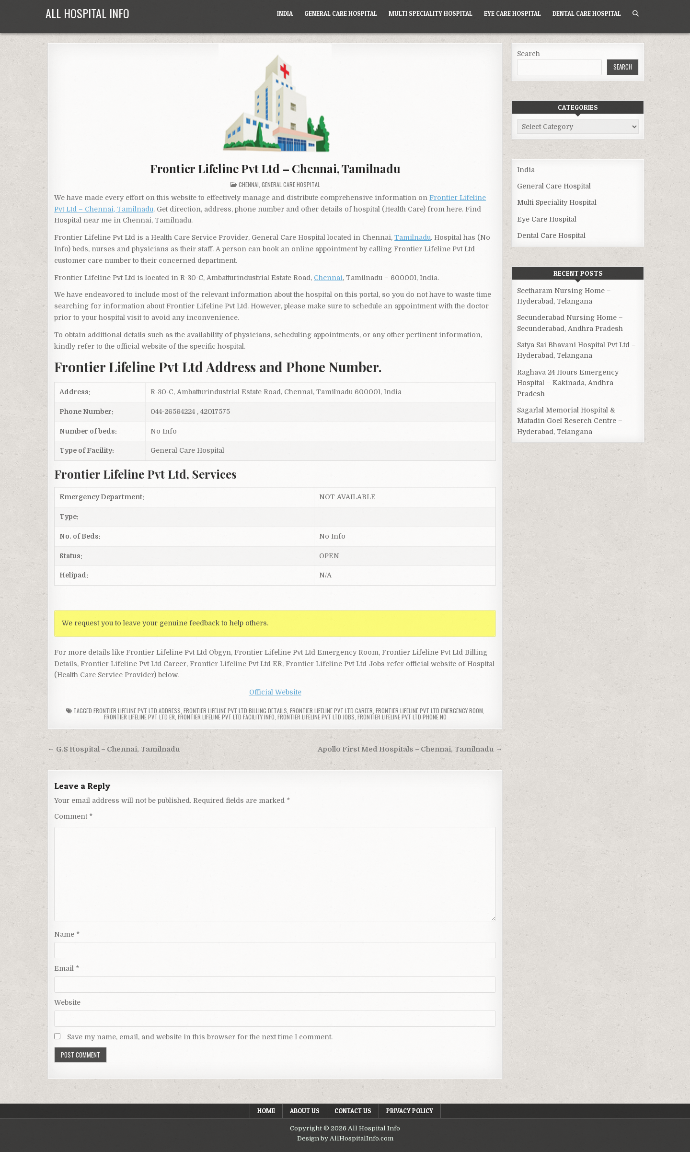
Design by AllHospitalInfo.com (345, 1138)
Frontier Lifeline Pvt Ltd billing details (235, 710)
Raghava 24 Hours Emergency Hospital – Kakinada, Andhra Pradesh (568, 383)
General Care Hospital (340, 13)
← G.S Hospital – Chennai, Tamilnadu (113, 749)
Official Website (275, 692)
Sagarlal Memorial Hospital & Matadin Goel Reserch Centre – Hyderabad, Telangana (569, 420)
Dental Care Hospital (586, 13)
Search (528, 54)
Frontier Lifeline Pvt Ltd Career (331, 710)
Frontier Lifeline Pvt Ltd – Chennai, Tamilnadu (275, 168)
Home (266, 1111)
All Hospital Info (87, 13)
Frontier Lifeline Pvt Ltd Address (137, 710)
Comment (73, 816)
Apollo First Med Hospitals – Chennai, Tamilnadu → (410, 749)
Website (67, 1002)
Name (67, 934)
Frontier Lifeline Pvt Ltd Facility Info (226, 717)
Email (66, 968)
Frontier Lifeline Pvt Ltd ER (139, 717)
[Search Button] (635, 14)
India (285, 13)
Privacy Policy (409, 1111)
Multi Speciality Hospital (430, 13)
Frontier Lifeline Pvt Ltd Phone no (402, 717)
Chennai (249, 184)
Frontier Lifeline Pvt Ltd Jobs (316, 717)
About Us (305, 1111)
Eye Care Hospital (512, 13)
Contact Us (352, 1111)
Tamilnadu (412, 237)
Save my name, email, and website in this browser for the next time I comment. (200, 1037)
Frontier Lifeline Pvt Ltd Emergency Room (429, 710)
